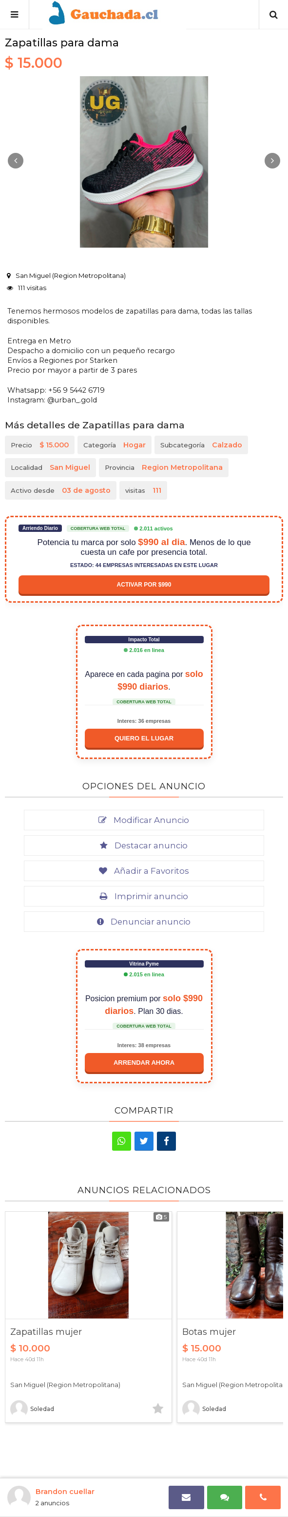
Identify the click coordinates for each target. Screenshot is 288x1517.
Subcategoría (201, 445)
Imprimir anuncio (144, 896)
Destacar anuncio (144, 845)
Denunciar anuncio (144, 922)
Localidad (50, 467)
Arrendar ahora (144, 1062)
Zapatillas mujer (46, 1332)
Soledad (32, 1409)
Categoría (114, 445)
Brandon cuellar (65, 1491)
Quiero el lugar (144, 738)
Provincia (164, 467)
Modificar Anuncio (143, 820)
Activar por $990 (144, 584)
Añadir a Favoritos (144, 871)
